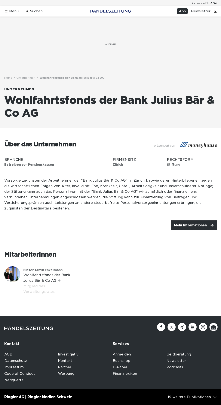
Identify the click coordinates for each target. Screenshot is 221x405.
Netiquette (14, 380)
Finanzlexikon (125, 374)
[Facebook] (161, 327)
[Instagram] (203, 327)
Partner (64, 367)
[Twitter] (172, 327)
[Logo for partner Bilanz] (204, 3)
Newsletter (201, 11)
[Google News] (213, 327)
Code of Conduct (19, 374)
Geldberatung (178, 354)
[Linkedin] (192, 327)
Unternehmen (25, 77)
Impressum (14, 367)
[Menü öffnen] (11, 11)
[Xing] (182, 327)
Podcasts (174, 367)
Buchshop (121, 361)
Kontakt (65, 361)
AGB (8, 354)
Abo (182, 11)
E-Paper (120, 367)
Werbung (66, 374)
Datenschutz (15, 361)
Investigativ (68, 354)
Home (8, 77)
